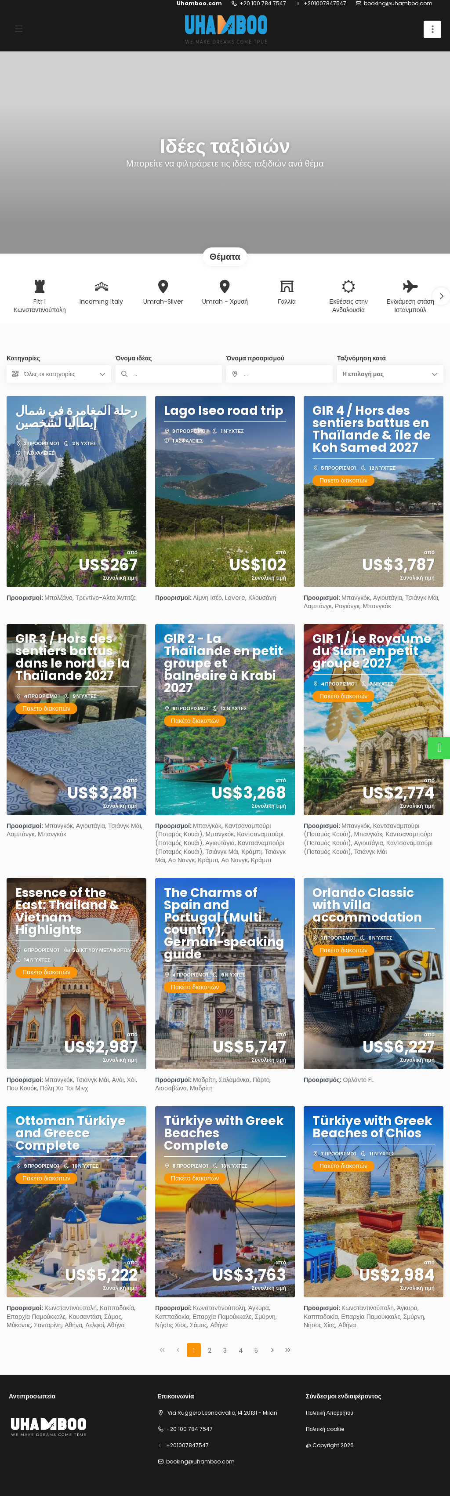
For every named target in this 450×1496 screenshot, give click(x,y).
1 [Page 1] (194, 1350)
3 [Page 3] (225, 1350)
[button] (441, 296)
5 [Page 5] (256, 1350)
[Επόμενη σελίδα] (272, 1350)
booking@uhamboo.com (398, 3)
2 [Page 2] (209, 1350)
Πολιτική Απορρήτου (329, 1412)
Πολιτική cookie (325, 1429)
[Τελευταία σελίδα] (288, 1350)
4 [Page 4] (241, 1350)
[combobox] (279, 374)
